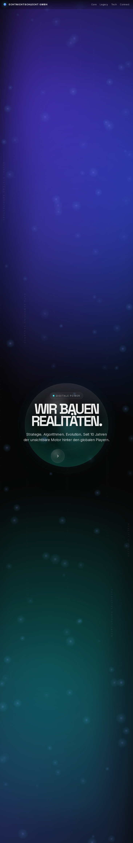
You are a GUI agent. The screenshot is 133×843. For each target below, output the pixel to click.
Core (94, 4)
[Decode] (58, 456)
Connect (124, 4)
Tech (114, 4)
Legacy (104, 4)
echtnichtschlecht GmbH (26, 4)
